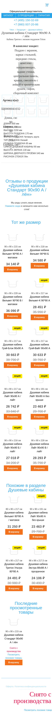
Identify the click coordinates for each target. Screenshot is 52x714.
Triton (11, 30)
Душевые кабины (35, 30)
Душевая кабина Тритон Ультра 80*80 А (14, 568)
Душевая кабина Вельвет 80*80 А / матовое (14, 516)
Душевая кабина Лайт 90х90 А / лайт (12, 396)
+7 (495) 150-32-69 (26, 20)
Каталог (8, 15)
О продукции (26, 15)
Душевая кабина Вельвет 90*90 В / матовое (12, 300)
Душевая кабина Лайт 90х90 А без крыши (39, 396)
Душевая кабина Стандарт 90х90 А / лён (13, 639)
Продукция (21, 30)
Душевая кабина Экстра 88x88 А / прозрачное (38, 568)
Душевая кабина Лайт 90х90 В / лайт (39, 448)
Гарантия (44, 15)
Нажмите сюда (12, 206)
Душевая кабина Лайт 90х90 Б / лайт (12, 448)
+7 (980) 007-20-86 (26, 24)
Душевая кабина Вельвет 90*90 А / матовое (12, 254)
